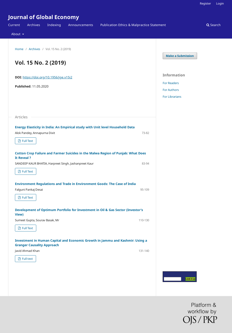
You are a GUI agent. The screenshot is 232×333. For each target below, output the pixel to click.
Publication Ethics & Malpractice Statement (133, 25)
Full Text (27, 141)
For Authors (171, 90)
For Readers (171, 83)
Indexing (54, 25)
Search (213, 25)
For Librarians (172, 97)
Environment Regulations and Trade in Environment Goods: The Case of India (75, 184)
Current (14, 25)
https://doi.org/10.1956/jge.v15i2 (47, 77)
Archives (33, 25)
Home (19, 49)
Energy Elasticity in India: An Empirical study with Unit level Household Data (75, 127)
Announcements (80, 25)
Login (220, 3)
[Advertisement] (176, 185)
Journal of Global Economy (43, 17)
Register (205, 3)
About (16, 34)
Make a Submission (180, 56)
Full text (27, 259)
